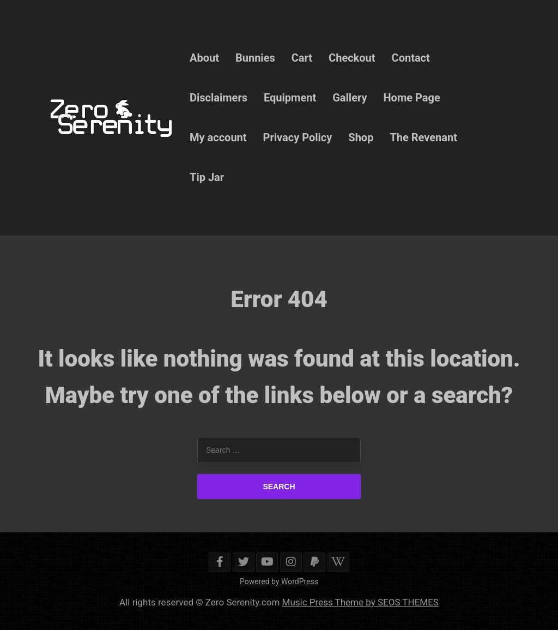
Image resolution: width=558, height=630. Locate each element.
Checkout (352, 57)
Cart (302, 57)
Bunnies (255, 57)
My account (218, 137)
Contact (411, 57)
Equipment (290, 97)
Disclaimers (218, 97)
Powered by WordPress (279, 581)
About (204, 57)
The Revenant (423, 137)
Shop (360, 137)
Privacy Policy (297, 137)
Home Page (412, 97)
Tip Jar (207, 177)
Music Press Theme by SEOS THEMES (360, 602)
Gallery (349, 97)
